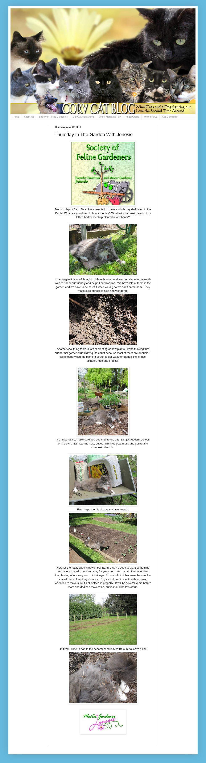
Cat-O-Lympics (169, 116)
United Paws (150, 116)
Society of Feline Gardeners (53, 116)
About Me (29, 116)
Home (16, 116)
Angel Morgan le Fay (110, 116)
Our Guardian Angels (83, 116)
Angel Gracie (132, 116)
